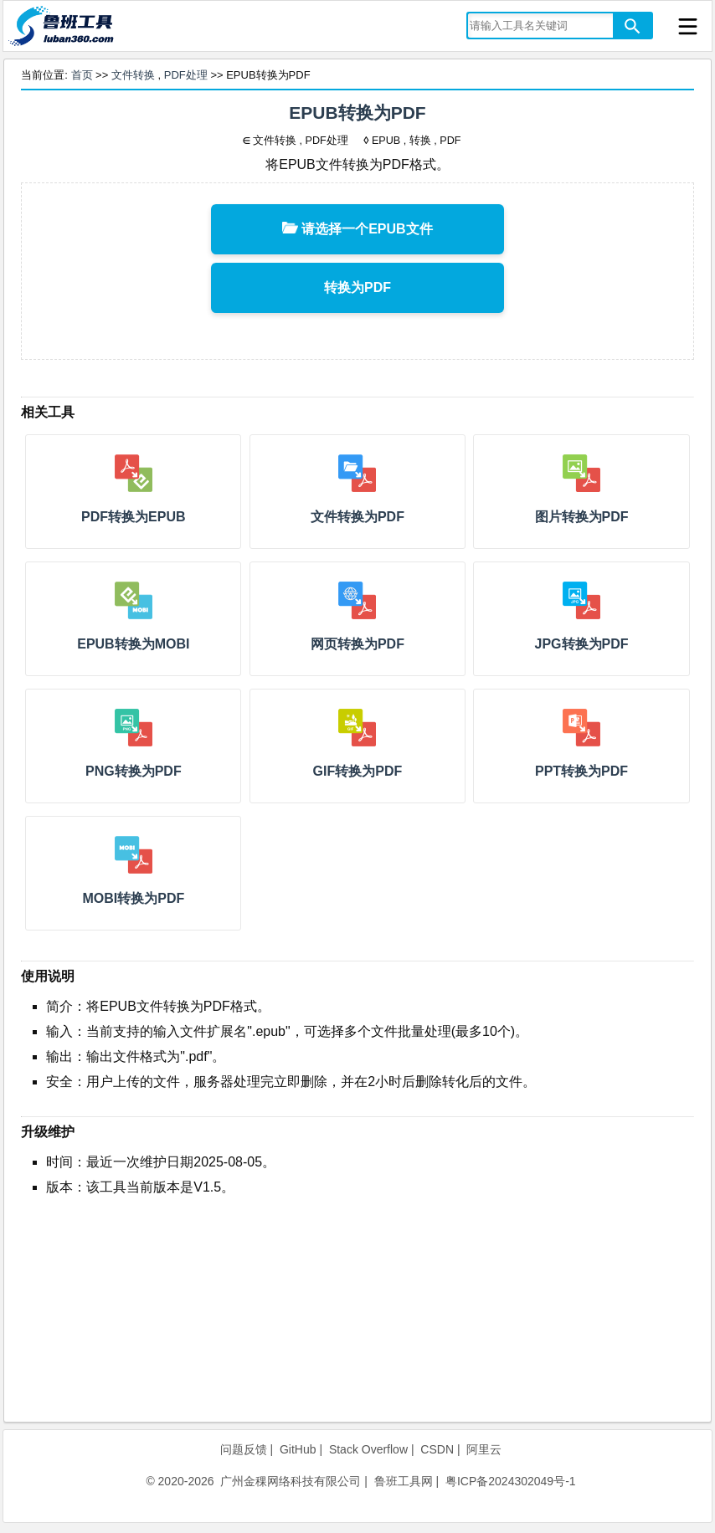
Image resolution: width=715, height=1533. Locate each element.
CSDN (437, 1449)
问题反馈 (243, 1449)
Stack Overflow (368, 1449)
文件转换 (133, 75)
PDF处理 (186, 75)
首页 (82, 75)
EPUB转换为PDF (357, 112)
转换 (420, 140)
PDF (450, 140)
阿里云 (484, 1449)
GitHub (298, 1449)
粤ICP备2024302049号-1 (510, 1481)
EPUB (386, 140)
